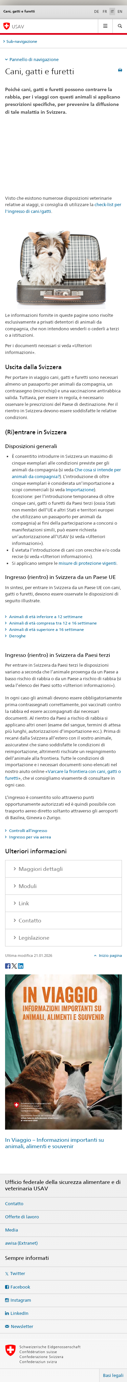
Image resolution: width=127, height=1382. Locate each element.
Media (11, 1230)
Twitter (17, 1273)
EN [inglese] (120, 11)
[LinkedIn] (20, 965)
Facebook (20, 1287)
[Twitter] (15, 965)
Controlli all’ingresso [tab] (27, 830)
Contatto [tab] (29, 920)
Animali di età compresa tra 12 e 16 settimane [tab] (52, 623)
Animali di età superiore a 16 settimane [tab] (46, 629)
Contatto (14, 1203)
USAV (18, 26)
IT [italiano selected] (112, 11)
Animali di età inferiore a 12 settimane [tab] (45, 616)
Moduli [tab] (27, 886)
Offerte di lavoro (22, 1216)
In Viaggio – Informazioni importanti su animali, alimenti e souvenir (54, 1143)
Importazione (80, 489)
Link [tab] (23, 903)
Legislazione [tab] (33, 938)
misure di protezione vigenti (88, 563)
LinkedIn (19, 1313)
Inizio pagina (110, 955)
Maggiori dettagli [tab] (40, 869)
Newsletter (22, 1326)
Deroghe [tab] (17, 635)
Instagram (20, 1300)
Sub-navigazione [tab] (21, 41)
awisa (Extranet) (21, 1243)
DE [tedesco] (96, 11)
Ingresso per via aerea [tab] (29, 836)
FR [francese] (105, 11)
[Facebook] (8, 965)
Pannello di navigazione (34, 59)
